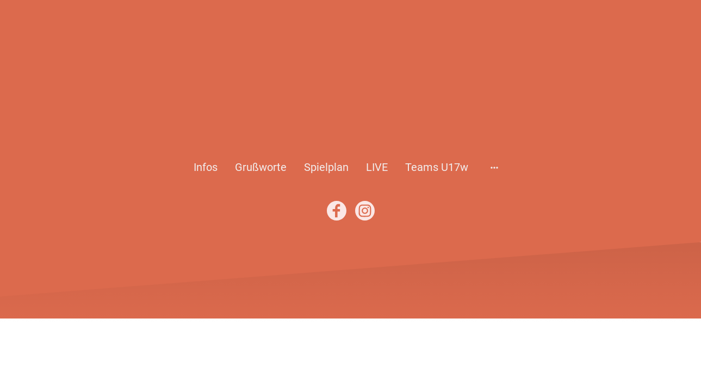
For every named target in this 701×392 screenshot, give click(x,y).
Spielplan (326, 167)
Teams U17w (436, 167)
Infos (206, 167)
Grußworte (261, 167)
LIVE (377, 167)
